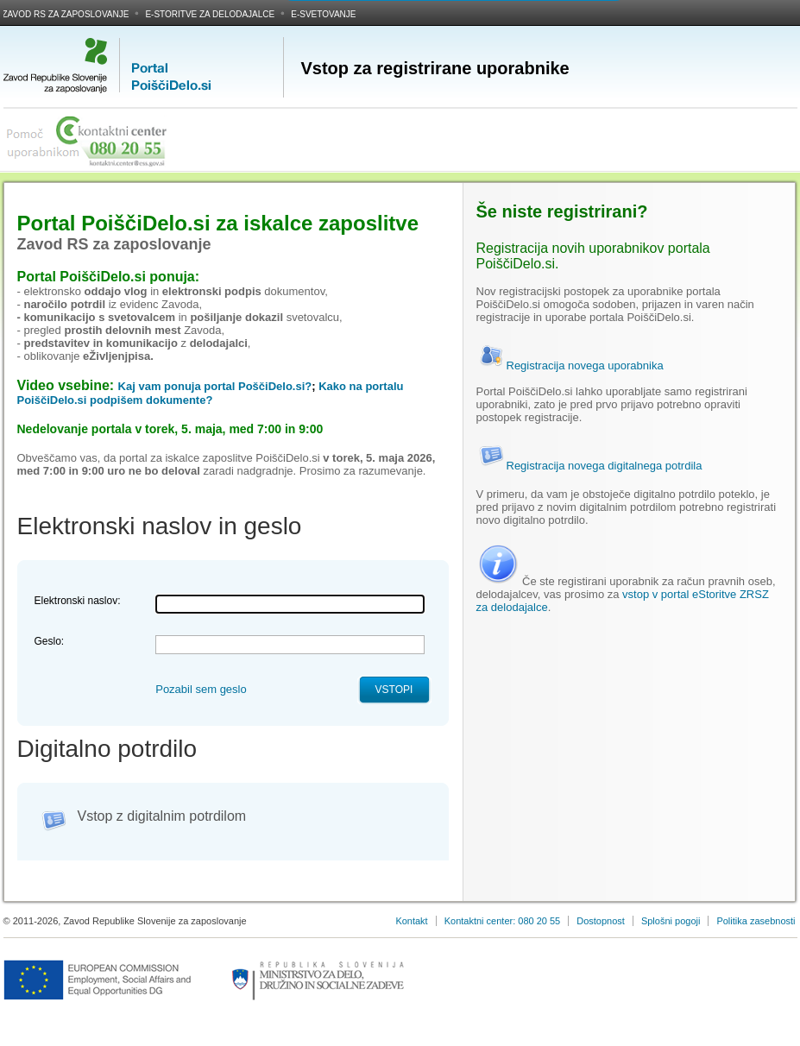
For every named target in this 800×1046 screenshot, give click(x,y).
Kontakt (411, 921)
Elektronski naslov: (78, 601)
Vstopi (394, 690)
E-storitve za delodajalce (209, 14)
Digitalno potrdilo (107, 748)
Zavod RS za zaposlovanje (66, 14)
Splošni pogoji (671, 921)
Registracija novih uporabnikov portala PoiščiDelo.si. (593, 256)
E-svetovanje (323, 14)
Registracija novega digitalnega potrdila (589, 465)
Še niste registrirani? (562, 211)
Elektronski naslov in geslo (159, 526)
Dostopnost (600, 921)
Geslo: (50, 641)
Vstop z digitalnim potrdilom (162, 816)
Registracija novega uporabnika (570, 365)
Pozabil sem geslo (201, 689)
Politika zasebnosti (755, 921)
